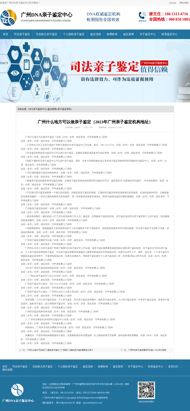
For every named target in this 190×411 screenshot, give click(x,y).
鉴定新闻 (128, 34)
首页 (5, 34)
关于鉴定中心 (148, 34)
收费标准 (112, 34)
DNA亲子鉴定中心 (37, 109)
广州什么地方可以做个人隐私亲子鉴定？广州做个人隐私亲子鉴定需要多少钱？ (60, 350)
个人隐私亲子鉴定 (74, 34)
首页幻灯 (173, 366)
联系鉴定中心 (170, 34)
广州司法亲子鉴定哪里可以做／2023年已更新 (147, 350)
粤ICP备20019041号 (65, 403)
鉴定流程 (95, 34)
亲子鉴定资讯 (64, 109)
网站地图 (184, 3)
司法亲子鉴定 (22, 34)
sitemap (172, 3)
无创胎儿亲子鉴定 (46, 34)
